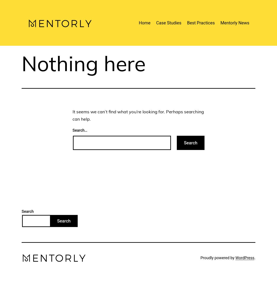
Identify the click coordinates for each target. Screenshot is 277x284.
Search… (79, 130)
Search (28, 211)
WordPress (244, 258)
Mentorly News (235, 22)
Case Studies (168, 22)
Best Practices (201, 22)
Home (145, 22)
